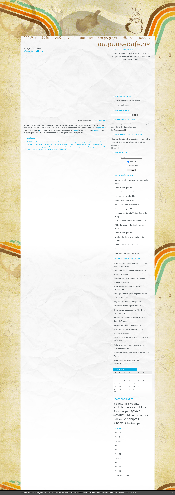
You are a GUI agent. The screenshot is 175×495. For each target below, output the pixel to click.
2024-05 (118, 450)
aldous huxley (71, 142)
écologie (118, 407)
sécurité (144, 415)
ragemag (39, 149)
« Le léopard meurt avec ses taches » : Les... (131, 221)
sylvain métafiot (85, 147)
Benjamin (117, 302)
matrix (35, 147)
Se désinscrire (132, 166)
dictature (65, 144)
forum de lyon (121, 411)
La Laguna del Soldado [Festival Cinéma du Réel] (131, 215)
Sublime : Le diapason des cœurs (127, 253)
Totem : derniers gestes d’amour (126, 192)
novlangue (41, 147)
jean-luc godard (91, 144)
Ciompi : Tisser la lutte (123, 249)
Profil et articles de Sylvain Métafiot (127, 101)
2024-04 (118, 454)
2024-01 (118, 463)
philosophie (132, 415)
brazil (37, 144)
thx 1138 (102, 147)
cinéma (119, 423)
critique (118, 419)
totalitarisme (31, 149)
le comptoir (131, 419)
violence (134, 403)
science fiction (63, 147)
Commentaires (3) (60, 149)
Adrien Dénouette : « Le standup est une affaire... (129, 226)
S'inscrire (131, 161)
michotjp (117, 330)
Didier (116, 337)
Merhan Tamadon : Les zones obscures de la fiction (131, 181)
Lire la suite (31, 138)
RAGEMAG (102, 120)
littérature (130, 407)
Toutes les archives (122, 475)
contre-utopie (57, 144)
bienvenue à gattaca (96, 142)
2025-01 (118, 446)
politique (141, 407)
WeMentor (117, 279)
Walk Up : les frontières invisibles (127, 205)
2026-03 (118, 433)
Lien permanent (48, 149)
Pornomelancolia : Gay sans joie (126, 245)
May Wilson (118, 353)
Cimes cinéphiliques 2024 (124, 209)
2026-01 (118, 437)
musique (118, 403)
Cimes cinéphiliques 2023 (124, 233)
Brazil (76, 130)
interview (130, 423)
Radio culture (118, 345)
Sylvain (116, 286)
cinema (49, 144)
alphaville (86, 142)
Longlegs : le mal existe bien (125, 196)
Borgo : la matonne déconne (125, 200)
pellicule (48, 147)
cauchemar (42, 144)
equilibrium (72, 144)
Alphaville (101, 128)
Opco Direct (118, 263)
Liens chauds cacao (122, 105)
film (127, 403)
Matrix (41, 130)
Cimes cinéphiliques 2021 (133, 302)
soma (77, 147)
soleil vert (72, 147)
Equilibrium (96, 130)
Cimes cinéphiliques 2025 (124, 188)
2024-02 (118, 458)
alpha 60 (79, 142)
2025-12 (118, 441)
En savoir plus (130, 493)
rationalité (54, 147)
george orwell (81, 144)
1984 (64, 142)
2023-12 (118, 467)
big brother (30, 144)
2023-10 (118, 471)
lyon (138, 423)
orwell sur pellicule (56, 142)
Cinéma (41, 142)
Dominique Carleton (121, 294)
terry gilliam (95, 147)
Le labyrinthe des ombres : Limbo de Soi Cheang (129, 238)
